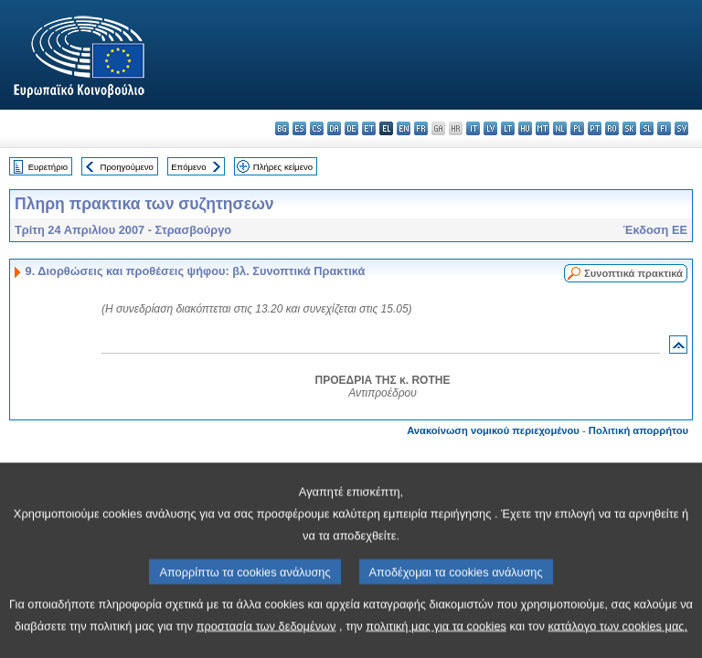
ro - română (612, 128)
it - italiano (473, 128)
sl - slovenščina (647, 128)
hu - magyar (525, 128)
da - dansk (334, 128)
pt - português (594, 128)
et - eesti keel (369, 128)
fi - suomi (664, 128)
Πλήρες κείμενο (283, 167)
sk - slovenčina (629, 128)
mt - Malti (542, 128)
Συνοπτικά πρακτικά (633, 273)
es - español (299, 128)
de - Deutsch (351, 128)
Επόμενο (188, 167)
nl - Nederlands (560, 128)
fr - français (421, 128)
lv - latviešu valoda (490, 128)
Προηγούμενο (126, 167)
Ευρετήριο (48, 167)
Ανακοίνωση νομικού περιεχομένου (493, 430)
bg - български (282, 128)
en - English (403, 128)
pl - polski (577, 128)
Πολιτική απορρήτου (638, 430)
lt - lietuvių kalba (508, 128)
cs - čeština (317, 128)
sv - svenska (681, 128)
